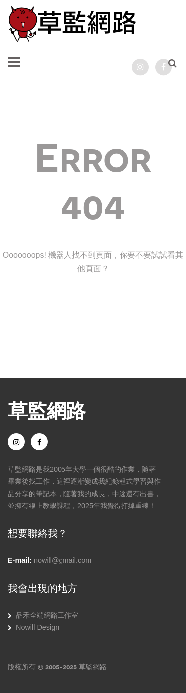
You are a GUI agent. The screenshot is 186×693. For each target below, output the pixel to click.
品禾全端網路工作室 (47, 615)
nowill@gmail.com (62, 560)
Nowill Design (37, 627)
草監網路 (46, 409)
